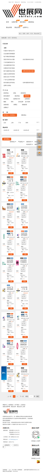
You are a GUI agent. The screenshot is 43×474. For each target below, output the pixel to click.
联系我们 (11, 404)
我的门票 (11, 2)
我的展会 (23, 2)
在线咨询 (7, 445)
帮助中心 (5, 404)
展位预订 (10, 161)
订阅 (11, 173)
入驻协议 (22, 404)
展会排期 (9, 27)
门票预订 (10, 159)
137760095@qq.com (13, 439)
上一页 (9, 396)
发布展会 (7, 139)
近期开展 (14, 22)
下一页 (22, 396)
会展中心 (26, 27)
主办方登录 (30, 2)
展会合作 (13, 406)
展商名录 (10, 163)
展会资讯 (17, 27)
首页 (7, 22)
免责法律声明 (6, 406)
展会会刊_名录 (21, 406)
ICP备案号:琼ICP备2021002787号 (19, 424)
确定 (37, 396)
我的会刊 (17, 2)
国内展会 (23, 22)
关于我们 (16, 404)
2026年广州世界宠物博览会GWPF (10, 289)
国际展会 (31, 22)
